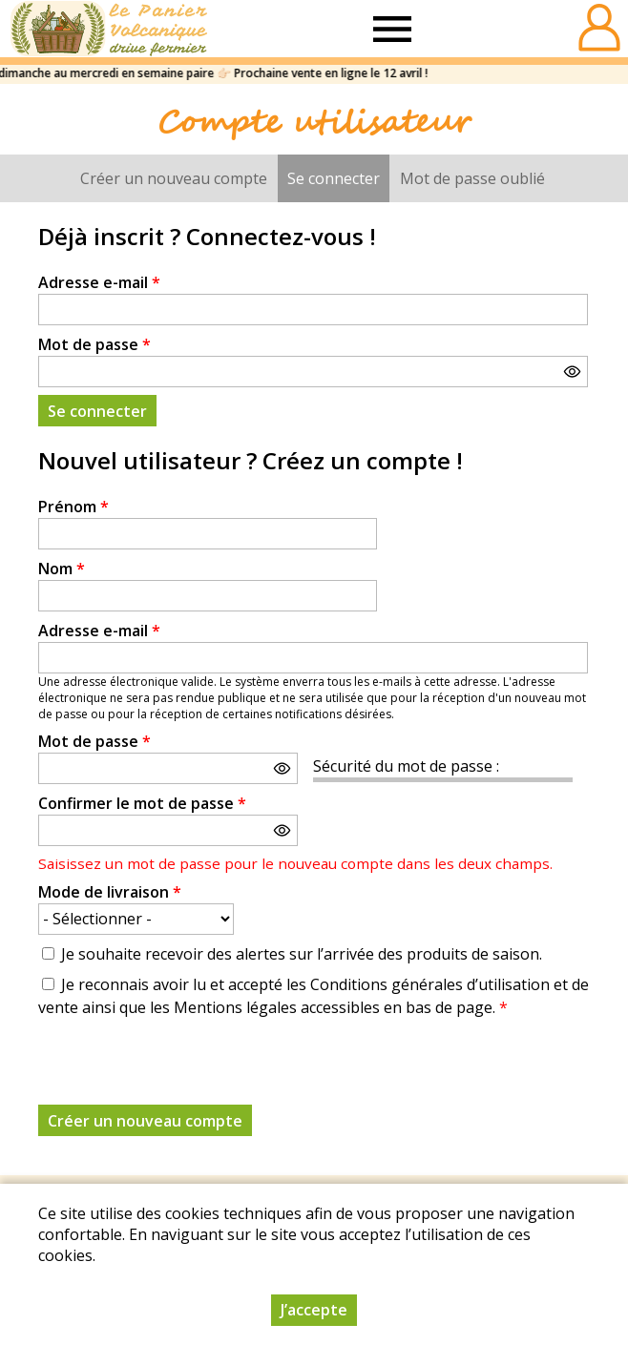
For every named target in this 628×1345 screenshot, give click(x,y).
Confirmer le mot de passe (142, 803)
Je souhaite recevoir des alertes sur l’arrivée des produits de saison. (301, 953)
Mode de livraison (109, 891)
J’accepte (314, 1309)
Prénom (73, 506)
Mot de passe (94, 344)
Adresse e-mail (99, 282)
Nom (61, 568)
